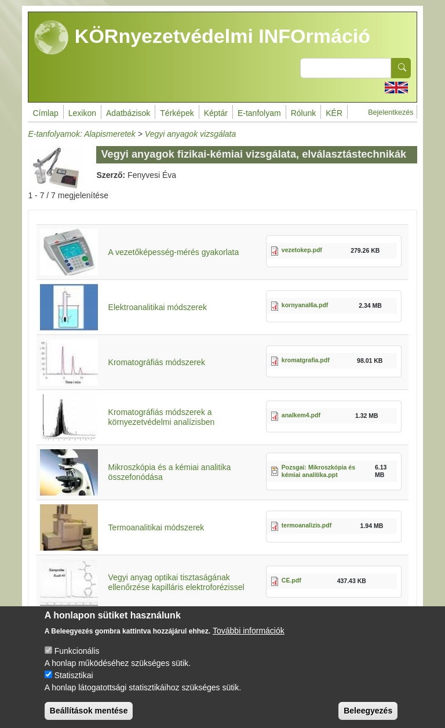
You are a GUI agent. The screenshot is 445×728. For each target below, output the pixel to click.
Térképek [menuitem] (177, 113)
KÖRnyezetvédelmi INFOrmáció (202, 37)
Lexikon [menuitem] (82, 113)
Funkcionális (77, 660)
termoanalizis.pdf (306, 525)
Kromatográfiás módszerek (156, 362)
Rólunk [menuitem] (303, 113)
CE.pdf (291, 580)
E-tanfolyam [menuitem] (259, 113)
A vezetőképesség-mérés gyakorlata (173, 252)
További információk (248, 640)
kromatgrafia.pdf (306, 359)
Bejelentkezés (390, 112)
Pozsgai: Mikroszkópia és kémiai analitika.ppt (318, 471)
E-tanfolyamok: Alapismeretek (81, 134)
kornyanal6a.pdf (305, 304)
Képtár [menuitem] (216, 113)
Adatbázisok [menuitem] (128, 113)
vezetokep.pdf (302, 249)
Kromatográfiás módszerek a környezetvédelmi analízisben (161, 417)
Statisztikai (73, 685)
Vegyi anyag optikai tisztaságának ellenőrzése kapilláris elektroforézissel (176, 582)
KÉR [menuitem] (334, 113)
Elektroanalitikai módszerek (157, 307)
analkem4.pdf (301, 415)
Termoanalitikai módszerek (156, 527)
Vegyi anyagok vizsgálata (190, 134)
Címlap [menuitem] (45, 113)
